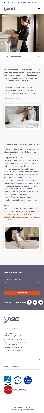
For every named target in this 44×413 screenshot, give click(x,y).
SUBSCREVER (22, 293)
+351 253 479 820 (16, 339)
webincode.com (29, 410)
